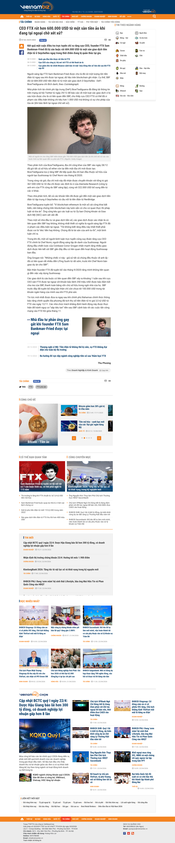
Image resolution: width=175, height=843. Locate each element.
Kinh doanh (23, 682)
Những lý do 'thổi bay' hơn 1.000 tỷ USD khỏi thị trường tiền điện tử (84, 425)
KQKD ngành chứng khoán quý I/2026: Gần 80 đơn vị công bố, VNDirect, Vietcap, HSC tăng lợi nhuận (51, 777)
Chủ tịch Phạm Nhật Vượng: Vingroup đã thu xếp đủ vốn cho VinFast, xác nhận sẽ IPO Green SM (33, 673)
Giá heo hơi (88, 803)
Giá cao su (75, 806)
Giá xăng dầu (143, 803)
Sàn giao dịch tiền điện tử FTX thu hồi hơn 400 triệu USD (43, 518)
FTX (30, 387)
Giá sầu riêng (44, 806)
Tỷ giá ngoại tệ (44, 803)
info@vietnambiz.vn (36, 838)
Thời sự (135, 787)
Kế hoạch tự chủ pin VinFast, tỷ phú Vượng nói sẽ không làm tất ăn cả (101, 778)
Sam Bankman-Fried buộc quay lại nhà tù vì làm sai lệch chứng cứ (42, 504)
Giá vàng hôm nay (30, 803)
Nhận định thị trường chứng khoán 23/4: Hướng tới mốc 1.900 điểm (56, 557)
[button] (74, 438)
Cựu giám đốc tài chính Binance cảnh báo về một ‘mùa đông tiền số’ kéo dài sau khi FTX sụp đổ (74, 67)
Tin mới (28, 537)
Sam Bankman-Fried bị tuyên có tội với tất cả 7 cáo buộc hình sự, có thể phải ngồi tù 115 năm (41, 486)
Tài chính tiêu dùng (110, 22)
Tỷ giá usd (57, 803)
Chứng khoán (28, 562)
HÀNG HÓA (46, 17)
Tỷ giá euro (77, 803)
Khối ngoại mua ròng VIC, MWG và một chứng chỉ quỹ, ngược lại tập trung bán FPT (143, 756)
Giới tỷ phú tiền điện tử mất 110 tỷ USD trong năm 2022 (42, 511)
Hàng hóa (54, 682)
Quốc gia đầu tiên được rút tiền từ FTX (54, 59)
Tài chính (26, 22)
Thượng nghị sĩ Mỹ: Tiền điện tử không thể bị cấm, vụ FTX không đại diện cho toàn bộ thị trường (73, 348)
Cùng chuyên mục (80, 457)
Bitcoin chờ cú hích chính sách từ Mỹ (82, 407)
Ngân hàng (40, 22)
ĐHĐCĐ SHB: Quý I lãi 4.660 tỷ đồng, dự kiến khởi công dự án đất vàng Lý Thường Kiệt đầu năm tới (89, 513)
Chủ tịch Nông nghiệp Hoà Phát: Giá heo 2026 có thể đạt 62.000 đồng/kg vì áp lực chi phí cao (65, 673)
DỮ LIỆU (122, 17)
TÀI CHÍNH (65, 17)
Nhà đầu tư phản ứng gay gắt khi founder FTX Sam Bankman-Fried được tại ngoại (50, 326)
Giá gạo (65, 806)
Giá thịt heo (55, 806)
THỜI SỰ (29, 17)
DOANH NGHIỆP (99, 17)
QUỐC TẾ (56, 17)
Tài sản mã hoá (55, 22)
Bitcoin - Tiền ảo (38, 442)
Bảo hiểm (70, 22)
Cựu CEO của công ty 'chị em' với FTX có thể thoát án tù (61, 62)
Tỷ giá (80, 22)
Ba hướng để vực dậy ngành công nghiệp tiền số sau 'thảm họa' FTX (73, 356)
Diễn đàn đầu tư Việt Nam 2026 (110, 806)
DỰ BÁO (37, 17)
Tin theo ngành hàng (128, 25)
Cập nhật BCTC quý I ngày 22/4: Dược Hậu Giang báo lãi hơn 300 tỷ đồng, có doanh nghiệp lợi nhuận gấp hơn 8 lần (64, 544)
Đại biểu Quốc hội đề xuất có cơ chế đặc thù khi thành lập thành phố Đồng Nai (143, 778)
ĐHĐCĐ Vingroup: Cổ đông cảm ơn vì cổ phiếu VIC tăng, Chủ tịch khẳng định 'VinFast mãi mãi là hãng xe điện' (34, 632)
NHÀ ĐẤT (75, 17)
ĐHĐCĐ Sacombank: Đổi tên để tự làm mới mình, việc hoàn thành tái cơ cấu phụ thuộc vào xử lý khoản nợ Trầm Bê (89, 522)
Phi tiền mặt (92, 22)
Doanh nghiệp (28, 550)
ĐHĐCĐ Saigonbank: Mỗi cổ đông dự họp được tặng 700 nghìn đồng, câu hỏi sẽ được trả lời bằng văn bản (98, 673)
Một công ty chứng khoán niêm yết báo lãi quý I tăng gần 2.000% (65, 629)
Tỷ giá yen (67, 803)
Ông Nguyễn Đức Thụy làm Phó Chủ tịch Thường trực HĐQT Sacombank (89, 497)
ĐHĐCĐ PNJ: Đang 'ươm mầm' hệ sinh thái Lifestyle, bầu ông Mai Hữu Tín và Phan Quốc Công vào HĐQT (63, 583)
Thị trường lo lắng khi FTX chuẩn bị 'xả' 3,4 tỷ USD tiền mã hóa (42, 497)
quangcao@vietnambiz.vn (138, 829)
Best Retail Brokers (88, 806)
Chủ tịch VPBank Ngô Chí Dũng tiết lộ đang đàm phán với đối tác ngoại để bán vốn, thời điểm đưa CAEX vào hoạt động (89, 505)
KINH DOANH (112, 17)
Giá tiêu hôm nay (112, 803)
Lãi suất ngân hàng (128, 803)
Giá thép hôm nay (29, 806)
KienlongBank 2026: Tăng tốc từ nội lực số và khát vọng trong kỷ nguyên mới (89, 488)
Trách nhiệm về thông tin (32, 840)
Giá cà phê (99, 803)
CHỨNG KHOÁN (86, 17)
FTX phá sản (41, 387)
